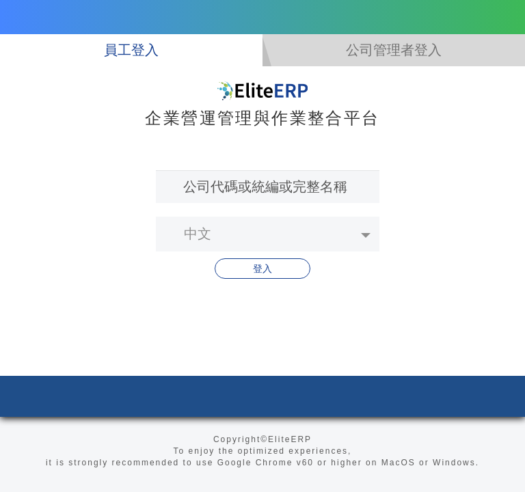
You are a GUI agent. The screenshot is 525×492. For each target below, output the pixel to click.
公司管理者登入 (394, 49)
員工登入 (131, 49)
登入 (262, 268)
